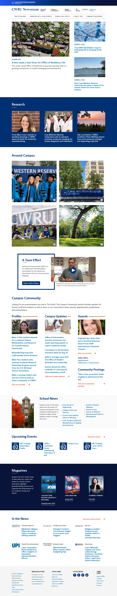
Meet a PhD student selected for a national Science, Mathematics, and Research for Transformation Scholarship (24, 343)
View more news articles (91, 519)
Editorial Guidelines (57, 579)
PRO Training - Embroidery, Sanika (25, 445)
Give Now (99, 578)
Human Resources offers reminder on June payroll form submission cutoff (56, 369)
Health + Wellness (20, 16)
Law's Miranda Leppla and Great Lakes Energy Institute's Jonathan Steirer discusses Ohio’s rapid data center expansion (94, 553)
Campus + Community (55, 10)
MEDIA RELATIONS (38, 572)
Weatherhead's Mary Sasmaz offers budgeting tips (62, 549)
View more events (96, 437)
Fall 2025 (92, 499)
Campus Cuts (73, 443)
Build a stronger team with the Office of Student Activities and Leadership (56, 360)
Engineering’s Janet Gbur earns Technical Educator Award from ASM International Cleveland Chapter (89, 343)
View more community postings (91, 385)
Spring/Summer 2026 (48, 503)
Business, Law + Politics (62, 16)
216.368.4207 (39, 581)
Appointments (83, 360)
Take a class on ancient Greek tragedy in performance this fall (91, 377)
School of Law (91, 410)
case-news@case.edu (37, 584)
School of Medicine (93, 412)
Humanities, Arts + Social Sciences (41, 16)
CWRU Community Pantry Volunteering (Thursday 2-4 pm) (49, 449)
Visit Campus (100, 581)
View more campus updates (57, 376)
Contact (85, 10)
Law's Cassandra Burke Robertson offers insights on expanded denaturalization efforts (29, 552)
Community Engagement (94, 16)
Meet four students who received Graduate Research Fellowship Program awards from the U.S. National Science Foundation (24, 365)
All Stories (78, 10)
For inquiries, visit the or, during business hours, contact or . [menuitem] (38, 579)
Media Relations (68, 10)
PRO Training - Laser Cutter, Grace (97, 445)
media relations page (37, 577)
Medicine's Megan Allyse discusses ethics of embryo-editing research (30, 532)
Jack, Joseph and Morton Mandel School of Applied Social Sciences (72, 423)
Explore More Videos (31, 283)
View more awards (87, 353)
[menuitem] (20, 16)
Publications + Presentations (88, 363)
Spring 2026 (69, 499)
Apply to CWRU (101, 576)
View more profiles (21, 385)
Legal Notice (15, 585)
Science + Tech (78, 16)
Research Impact (43, 10)
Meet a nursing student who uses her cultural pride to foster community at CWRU (24, 378)
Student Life (16, 59)
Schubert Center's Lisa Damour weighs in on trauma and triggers (62, 532)
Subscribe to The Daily (58, 581)
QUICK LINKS (56, 572)
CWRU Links (99, 572)
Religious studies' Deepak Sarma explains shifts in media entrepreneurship (92, 533)
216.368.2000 (15, 583)
